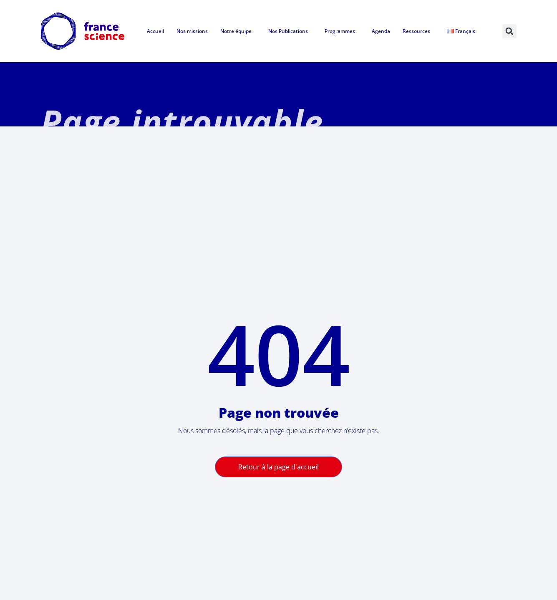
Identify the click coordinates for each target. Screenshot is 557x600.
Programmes (342, 31)
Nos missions (192, 31)
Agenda (381, 31)
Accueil (155, 31)
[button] (509, 31)
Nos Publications (290, 31)
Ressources (418, 31)
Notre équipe (238, 31)
